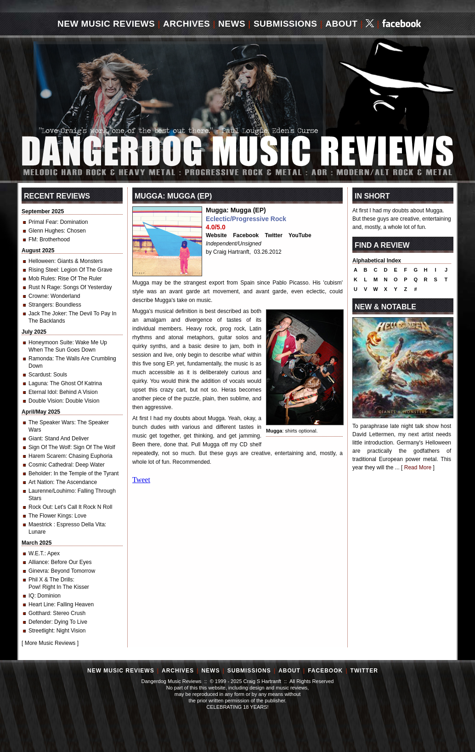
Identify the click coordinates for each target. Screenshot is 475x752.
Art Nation (40, 482)
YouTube (299, 235)
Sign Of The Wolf (49, 447)
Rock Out (39, 507)
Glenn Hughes (46, 231)
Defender (39, 622)
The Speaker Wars (51, 422)
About (341, 23)
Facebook (246, 235)
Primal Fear (42, 222)
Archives (186, 23)
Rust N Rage (44, 287)
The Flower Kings (49, 516)
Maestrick (41, 524)
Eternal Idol (42, 392)
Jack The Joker (47, 313)
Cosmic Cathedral (50, 464)
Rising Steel (43, 270)
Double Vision (45, 401)
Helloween (41, 261)
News (231, 23)
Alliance (38, 562)
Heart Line (41, 604)
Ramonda (40, 358)
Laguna (37, 383)
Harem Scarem (47, 456)
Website (216, 235)
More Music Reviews (50, 643)
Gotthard (39, 613)
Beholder (39, 473)
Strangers (40, 305)
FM (32, 239)
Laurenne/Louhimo (51, 491)
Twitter (274, 235)
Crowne (37, 296)
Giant (35, 438)
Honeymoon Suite (50, 342)
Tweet (141, 480)
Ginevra (38, 571)
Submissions (285, 23)
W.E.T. (36, 553)
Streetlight (40, 630)
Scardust (39, 374)
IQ (31, 595)
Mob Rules (41, 278)
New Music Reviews (106, 23)
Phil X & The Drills (50, 579)
